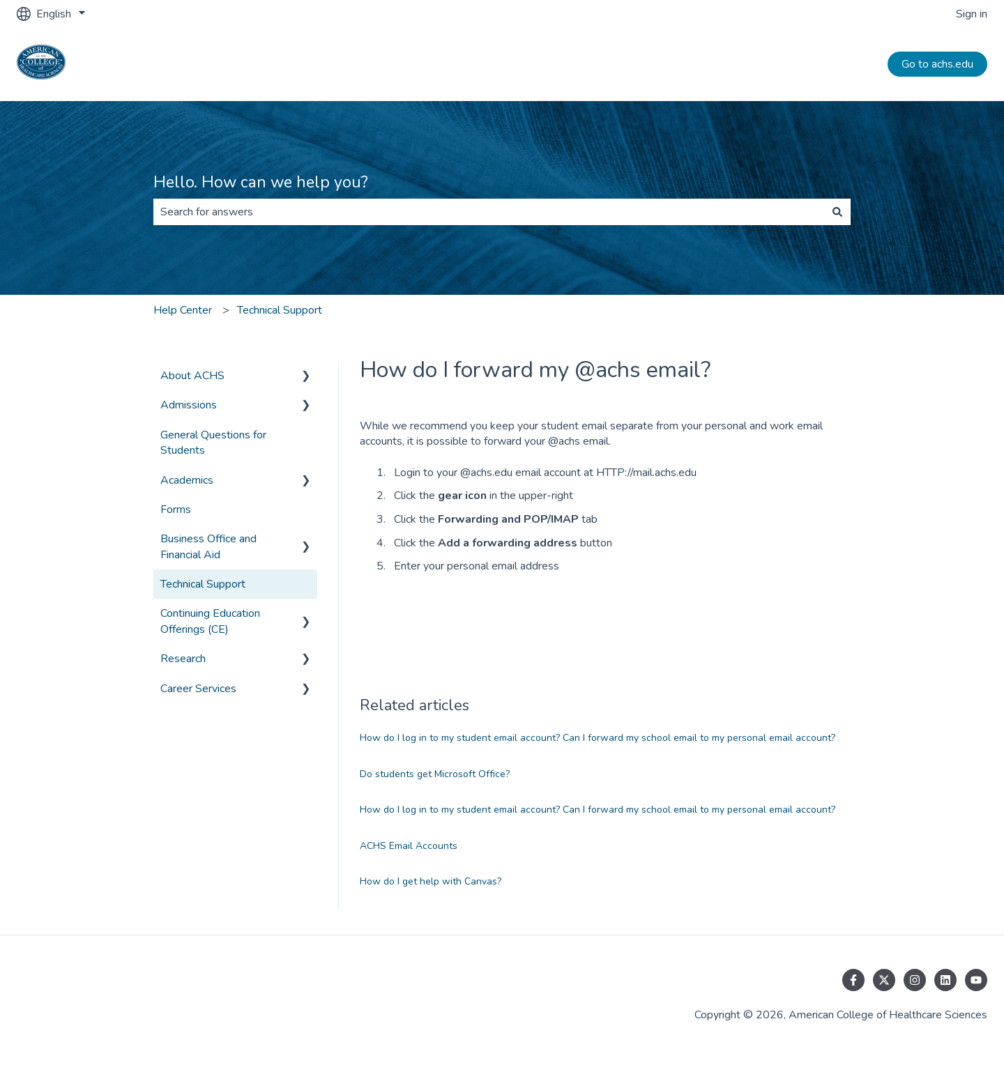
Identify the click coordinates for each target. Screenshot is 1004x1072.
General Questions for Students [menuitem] (213, 442)
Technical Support (279, 310)
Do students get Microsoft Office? (435, 774)
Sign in (971, 14)
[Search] (837, 212)
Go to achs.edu (937, 64)
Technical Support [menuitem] (202, 584)
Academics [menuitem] (186, 480)
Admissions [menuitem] (188, 405)
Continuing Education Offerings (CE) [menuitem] (210, 621)
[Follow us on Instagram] (915, 980)
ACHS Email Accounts (408, 845)
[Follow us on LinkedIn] (945, 980)
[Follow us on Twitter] (884, 980)
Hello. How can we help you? (260, 182)
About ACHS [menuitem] (192, 375)
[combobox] (488, 212)
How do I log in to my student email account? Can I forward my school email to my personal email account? (597, 737)
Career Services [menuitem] (198, 688)
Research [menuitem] (183, 658)
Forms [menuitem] (175, 509)
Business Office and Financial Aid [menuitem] (208, 546)
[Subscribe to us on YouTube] (976, 980)
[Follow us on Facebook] (853, 980)
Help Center (182, 310)
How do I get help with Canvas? (430, 881)
